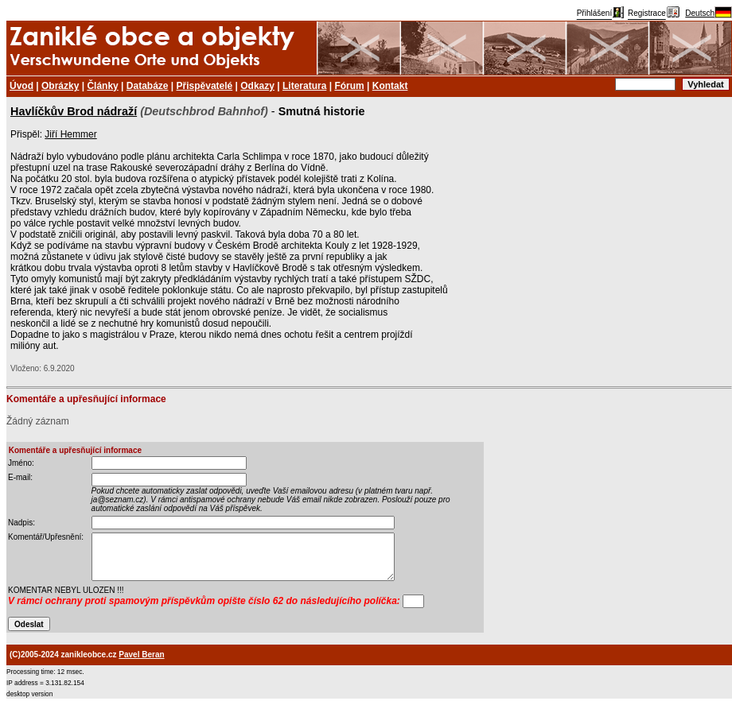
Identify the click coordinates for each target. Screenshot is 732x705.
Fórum (349, 85)
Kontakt (390, 85)
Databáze (148, 85)
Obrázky (60, 85)
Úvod (21, 85)
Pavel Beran (141, 654)
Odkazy (257, 85)
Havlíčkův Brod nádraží (73, 111)
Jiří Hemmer (70, 134)
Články (102, 85)
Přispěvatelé (205, 85)
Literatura (304, 85)
